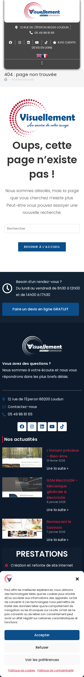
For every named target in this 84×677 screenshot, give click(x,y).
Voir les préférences (42, 659)
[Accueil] (5, 79)
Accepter (42, 635)
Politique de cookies (21, 670)
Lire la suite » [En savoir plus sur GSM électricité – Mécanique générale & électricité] (57, 509)
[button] (77, 579)
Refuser (42, 647)
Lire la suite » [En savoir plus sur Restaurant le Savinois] (57, 539)
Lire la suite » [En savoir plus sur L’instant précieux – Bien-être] (57, 468)
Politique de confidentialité (55, 670)
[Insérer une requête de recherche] (42, 228)
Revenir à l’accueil (42, 247)
